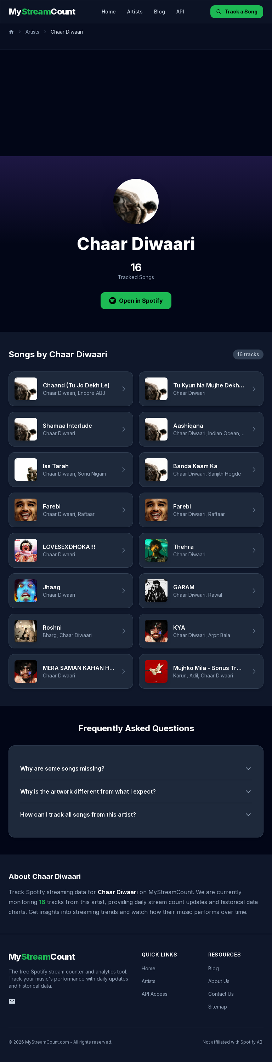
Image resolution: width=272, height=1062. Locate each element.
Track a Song (236, 11)
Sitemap (217, 1007)
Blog (159, 11)
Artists (135, 11)
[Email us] (12, 1001)
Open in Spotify (136, 300)
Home (109, 11)
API (180, 11)
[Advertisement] (136, 103)
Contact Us (221, 994)
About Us (219, 981)
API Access (155, 994)
